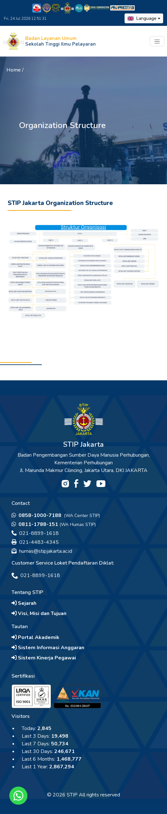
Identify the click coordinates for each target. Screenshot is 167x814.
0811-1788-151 (34, 524)
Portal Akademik (35, 637)
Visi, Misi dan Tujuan (38, 613)
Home (13, 69)
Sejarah (23, 603)
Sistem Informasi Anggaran (47, 647)
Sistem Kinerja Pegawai (43, 657)
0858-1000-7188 (37, 515)
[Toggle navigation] (157, 41)
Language (141, 18)
